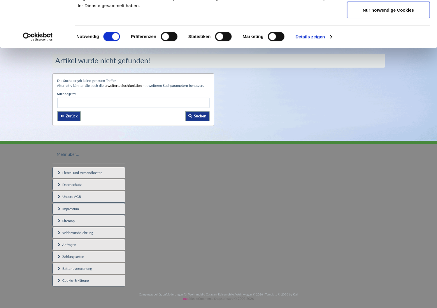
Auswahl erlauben (388, 34)
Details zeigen (310, 80)
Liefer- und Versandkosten (80, 172)
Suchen (197, 116)
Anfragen (66, 244)
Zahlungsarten (70, 256)
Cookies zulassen (388, 15)
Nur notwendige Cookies (388, 53)
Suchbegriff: (66, 93)
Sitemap (66, 221)
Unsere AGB (69, 196)
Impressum (68, 209)
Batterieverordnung (74, 268)
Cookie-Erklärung (73, 280)
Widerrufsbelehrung (75, 232)
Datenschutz (69, 184)
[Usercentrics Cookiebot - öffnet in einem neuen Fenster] (37, 80)
